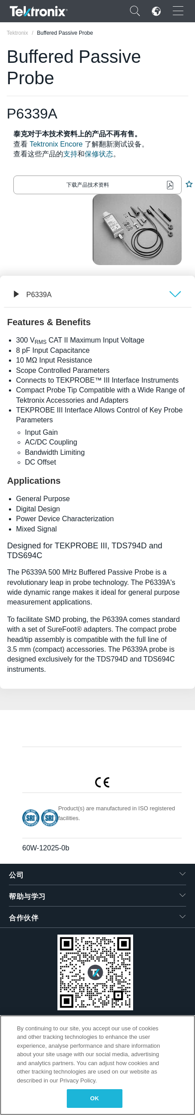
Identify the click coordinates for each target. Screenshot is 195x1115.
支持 (70, 154)
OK (94, 1098)
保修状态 (99, 154)
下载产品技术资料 (87, 185)
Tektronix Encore (55, 144)
